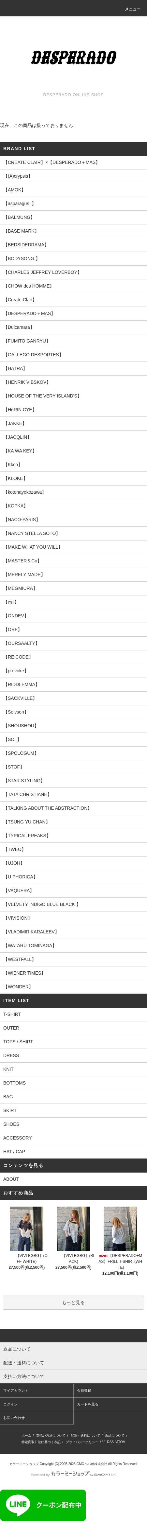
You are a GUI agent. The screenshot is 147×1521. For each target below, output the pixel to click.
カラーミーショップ (24, 1464)
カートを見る (87, 1404)
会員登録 (84, 1390)
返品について (115, 1435)
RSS (110, 1442)
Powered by (73, 1475)
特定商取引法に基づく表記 (41, 1442)
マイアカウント (15, 1390)
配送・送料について (85, 1435)
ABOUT (11, 1179)
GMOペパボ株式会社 (92, 1464)
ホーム (26, 1435)
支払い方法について (51, 1435)
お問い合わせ (14, 1418)
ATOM (120, 1442)
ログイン (10, 1404)
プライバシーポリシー (82, 1442)
